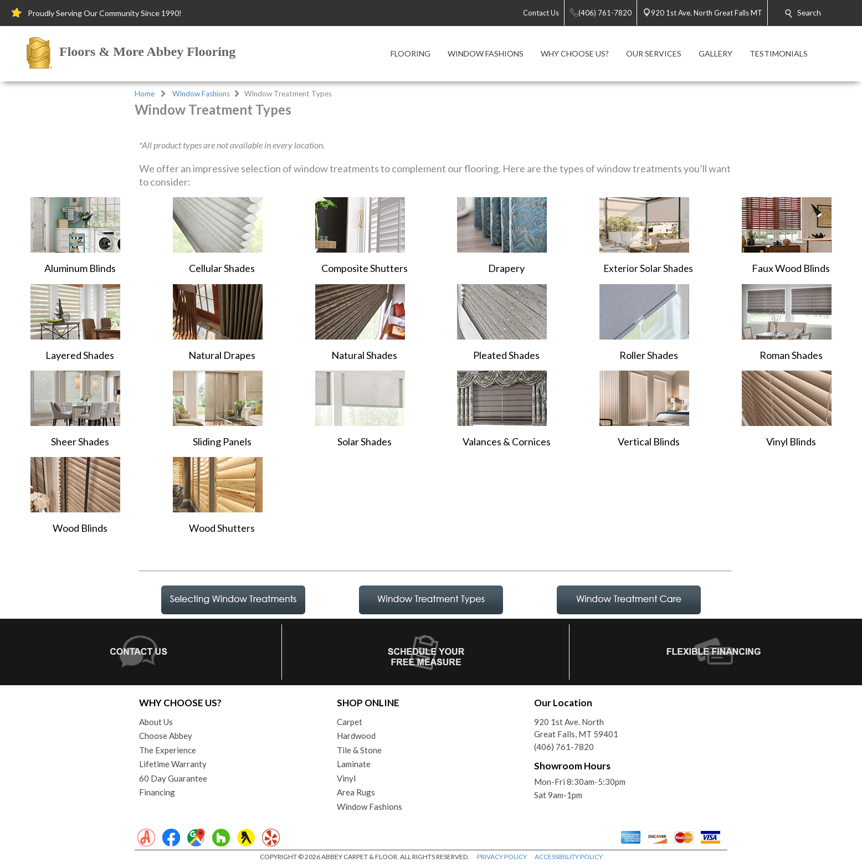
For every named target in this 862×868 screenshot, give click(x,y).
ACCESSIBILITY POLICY (569, 856)
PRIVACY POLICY (502, 856)
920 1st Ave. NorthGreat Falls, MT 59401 (576, 728)
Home (145, 93)
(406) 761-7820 (564, 747)
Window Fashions (201, 93)
